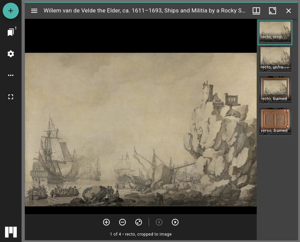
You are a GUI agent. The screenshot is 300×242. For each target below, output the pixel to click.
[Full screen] (11, 97)
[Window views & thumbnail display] (256, 11)
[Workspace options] (11, 75)
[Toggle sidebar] (34, 11)
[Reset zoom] (139, 222)
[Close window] (289, 11)
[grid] (277, 129)
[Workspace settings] (11, 54)
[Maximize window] (272, 11)
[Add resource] (11, 11)
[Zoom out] (122, 222)
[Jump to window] (11, 32)
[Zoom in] (106, 222)
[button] (275, 32)
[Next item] (175, 222)
